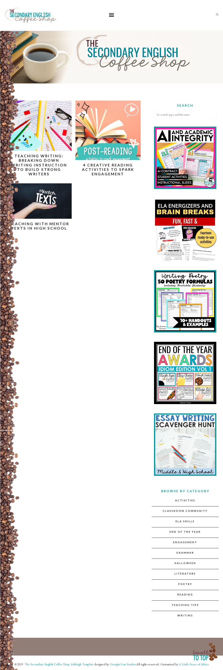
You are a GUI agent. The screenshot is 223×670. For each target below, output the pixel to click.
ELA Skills (185, 521)
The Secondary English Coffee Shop (46, 664)
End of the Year (185, 531)
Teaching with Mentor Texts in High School (39, 226)
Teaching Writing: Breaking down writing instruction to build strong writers (39, 165)
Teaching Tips (185, 604)
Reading (185, 594)
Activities (185, 500)
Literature (185, 573)
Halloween (185, 563)
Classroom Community (185, 510)
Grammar (185, 552)
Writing (185, 615)
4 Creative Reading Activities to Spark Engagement (108, 169)
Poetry (185, 584)
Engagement (185, 542)
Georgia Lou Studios (123, 664)
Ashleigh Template (82, 664)
